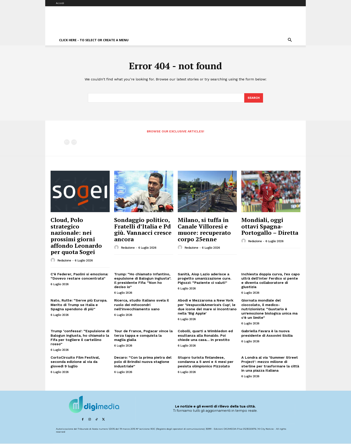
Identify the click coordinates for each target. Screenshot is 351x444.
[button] (289, 40)
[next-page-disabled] (74, 142)
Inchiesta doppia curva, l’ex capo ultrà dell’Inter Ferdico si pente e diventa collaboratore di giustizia (270, 280)
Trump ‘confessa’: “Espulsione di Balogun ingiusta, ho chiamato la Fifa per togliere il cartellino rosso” (80, 338)
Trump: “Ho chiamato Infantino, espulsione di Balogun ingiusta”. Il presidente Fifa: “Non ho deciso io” (142, 280)
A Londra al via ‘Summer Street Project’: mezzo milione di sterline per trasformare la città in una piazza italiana (270, 364)
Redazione (64, 260)
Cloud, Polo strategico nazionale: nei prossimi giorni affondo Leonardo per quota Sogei (76, 236)
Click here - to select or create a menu (93, 40)
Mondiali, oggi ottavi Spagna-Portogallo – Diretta (269, 226)
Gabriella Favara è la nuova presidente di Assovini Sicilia (267, 333)
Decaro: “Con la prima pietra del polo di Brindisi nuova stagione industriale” (142, 362)
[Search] (253, 98)
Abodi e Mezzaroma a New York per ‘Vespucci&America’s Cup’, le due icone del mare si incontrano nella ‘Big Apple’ (207, 307)
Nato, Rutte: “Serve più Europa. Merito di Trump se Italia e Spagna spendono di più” (79, 305)
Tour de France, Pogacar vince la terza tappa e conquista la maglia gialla (143, 335)
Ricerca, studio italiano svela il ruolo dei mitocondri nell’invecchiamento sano (141, 305)
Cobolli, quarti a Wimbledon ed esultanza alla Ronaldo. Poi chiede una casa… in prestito (205, 335)
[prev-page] (67, 142)
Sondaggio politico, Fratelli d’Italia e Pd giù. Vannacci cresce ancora (142, 229)
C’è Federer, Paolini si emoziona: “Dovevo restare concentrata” (79, 276)
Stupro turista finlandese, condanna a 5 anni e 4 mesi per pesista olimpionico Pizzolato (205, 362)
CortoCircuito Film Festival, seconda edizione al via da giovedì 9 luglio (75, 362)
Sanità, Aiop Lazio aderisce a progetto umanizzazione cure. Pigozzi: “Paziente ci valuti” (204, 278)
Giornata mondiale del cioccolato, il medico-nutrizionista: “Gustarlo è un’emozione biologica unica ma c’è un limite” (269, 309)
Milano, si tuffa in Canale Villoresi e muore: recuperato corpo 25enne (204, 229)
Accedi (60, 3)
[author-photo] (53, 260)
